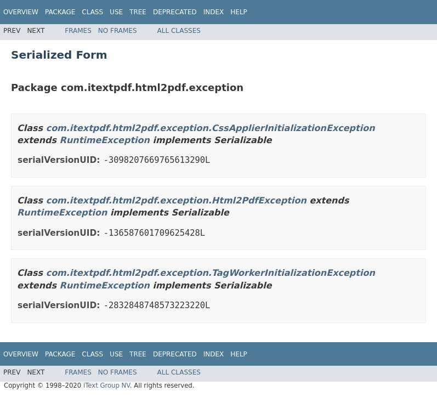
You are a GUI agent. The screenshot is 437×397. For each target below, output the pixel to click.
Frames (78, 31)
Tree (137, 12)
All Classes (179, 31)
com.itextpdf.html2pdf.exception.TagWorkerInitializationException (210, 273)
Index (213, 12)
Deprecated (175, 12)
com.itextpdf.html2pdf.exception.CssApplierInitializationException (210, 128)
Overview (20, 12)
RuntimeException (105, 140)
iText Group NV (106, 385)
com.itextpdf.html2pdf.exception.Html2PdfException (176, 200)
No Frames (117, 31)
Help (238, 12)
